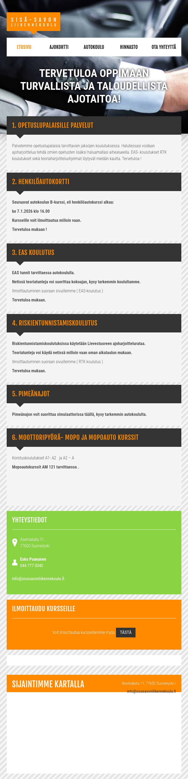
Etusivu (24, 47)
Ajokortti (59, 47)
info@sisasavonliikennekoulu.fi (38, 578)
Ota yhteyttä (164, 47)
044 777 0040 (31, 565)
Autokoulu (94, 47)
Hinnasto (129, 47)
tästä (126, 632)
